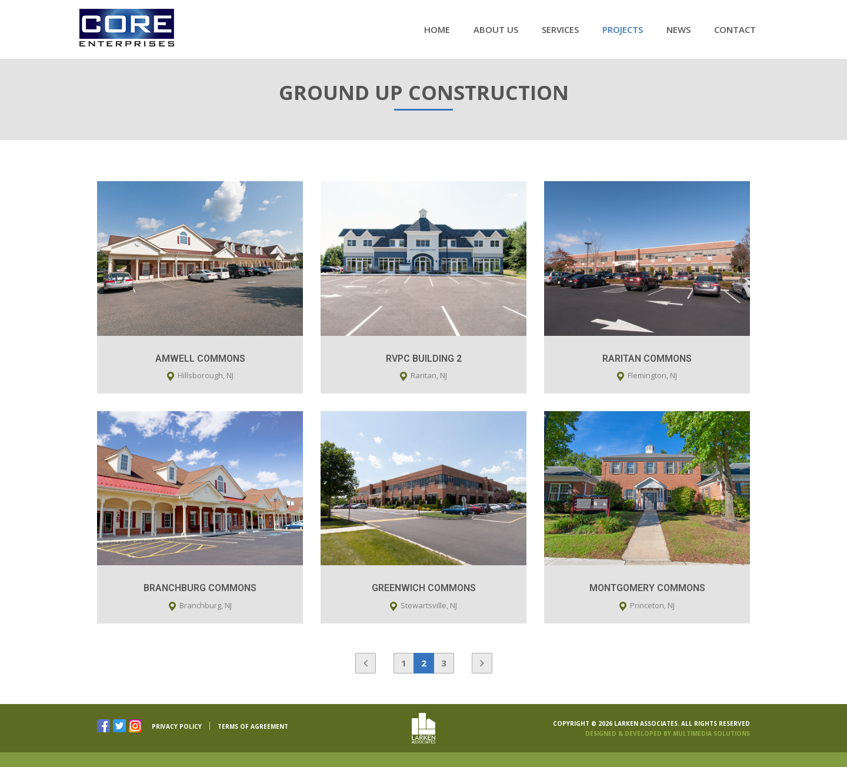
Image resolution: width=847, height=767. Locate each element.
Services (560, 29)
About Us (495, 29)
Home (437, 29)
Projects (622, 29)
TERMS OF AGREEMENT (253, 726)
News (678, 29)
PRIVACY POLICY (177, 726)
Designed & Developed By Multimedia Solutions (667, 733)
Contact (735, 29)
